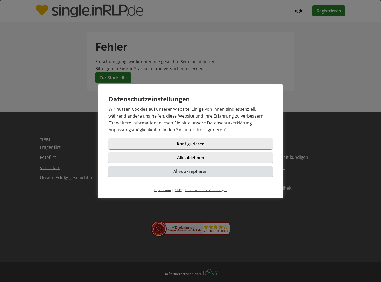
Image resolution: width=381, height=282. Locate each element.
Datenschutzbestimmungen (206, 190)
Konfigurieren (211, 130)
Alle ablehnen (190, 157)
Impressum (162, 190)
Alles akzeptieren (190, 171)
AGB (178, 190)
